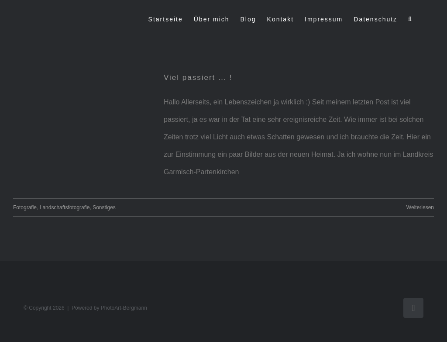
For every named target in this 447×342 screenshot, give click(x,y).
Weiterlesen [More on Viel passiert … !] (420, 207)
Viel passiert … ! (198, 77)
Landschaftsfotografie (65, 207)
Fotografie (25, 207)
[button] (410, 19)
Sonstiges (104, 207)
